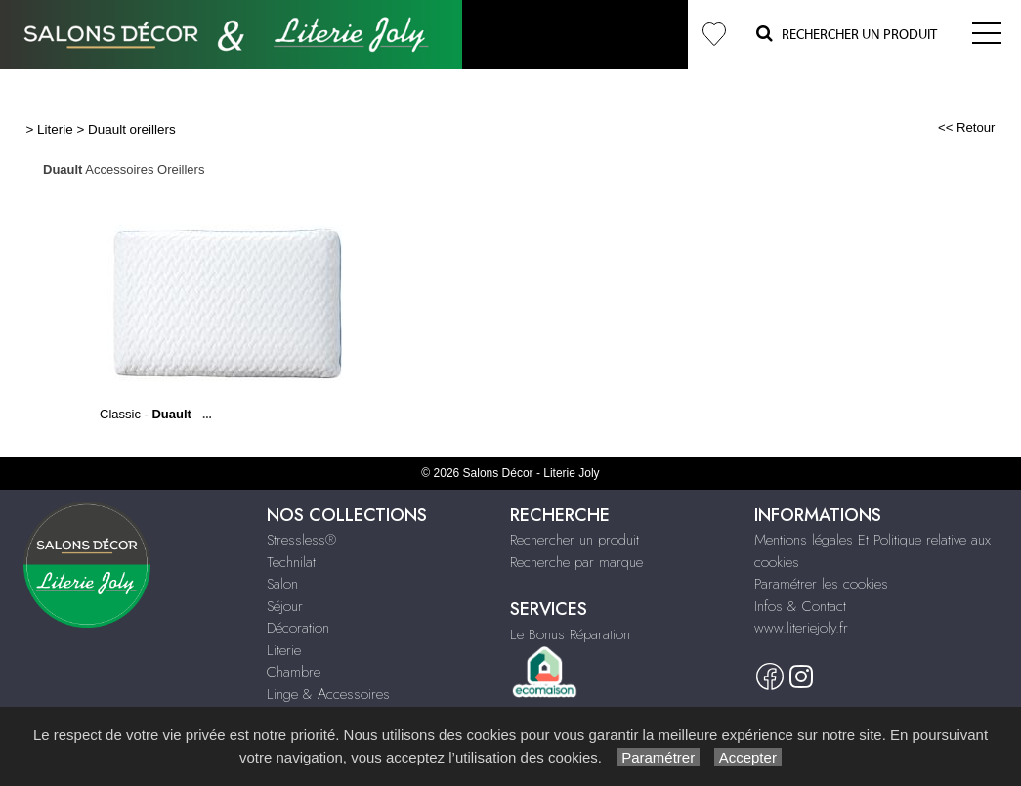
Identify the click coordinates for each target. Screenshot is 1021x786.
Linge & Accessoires (328, 694)
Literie (55, 129)
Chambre (293, 671)
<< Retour (967, 127)
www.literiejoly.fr (801, 627)
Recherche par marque (576, 562)
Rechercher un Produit (846, 33)
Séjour (285, 606)
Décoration (298, 627)
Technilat (291, 562)
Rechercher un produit (574, 539)
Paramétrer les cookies (821, 583)
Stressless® (301, 539)
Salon (282, 583)
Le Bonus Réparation (570, 634)
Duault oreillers (132, 129)
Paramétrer (658, 757)
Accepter (748, 757)
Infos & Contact (800, 606)
